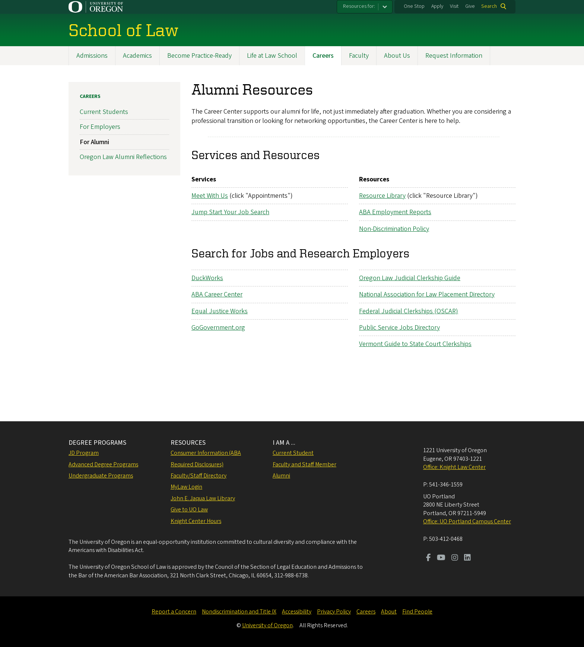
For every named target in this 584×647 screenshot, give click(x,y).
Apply (437, 6)
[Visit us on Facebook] (428, 558)
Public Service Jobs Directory (399, 327)
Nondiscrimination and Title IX (239, 612)
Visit (454, 6)
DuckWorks (207, 278)
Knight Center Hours (196, 521)
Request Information (453, 55)
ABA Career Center (216, 294)
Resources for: (359, 6)
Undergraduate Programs (101, 476)
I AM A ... (284, 442)
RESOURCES (188, 442)
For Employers (100, 126)
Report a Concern (174, 612)
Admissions (92, 55)
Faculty (359, 55)
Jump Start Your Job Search (230, 212)
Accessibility (296, 612)
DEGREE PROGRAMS (97, 442)
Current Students (104, 112)
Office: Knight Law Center (454, 467)
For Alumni (94, 142)
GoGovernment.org (218, 327)
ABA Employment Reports (395, 212)
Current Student (293, 453)
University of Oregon (267, 625)
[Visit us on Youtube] (441, 558)
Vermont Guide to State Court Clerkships (415, 344)
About (389, 612)
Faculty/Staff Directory (198, 476)
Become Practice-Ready (199, 55)
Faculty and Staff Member (304, 464)
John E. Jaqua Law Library (203, 498)
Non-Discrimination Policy (394, 229)
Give (470, 6)
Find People (417, 612)
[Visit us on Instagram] (454, 558)
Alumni (281, 476)
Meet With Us (209, 195)
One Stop (414, 6)
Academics (137, 55)
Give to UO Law (189, 509)
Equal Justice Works (219, 311)
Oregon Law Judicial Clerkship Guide (409, 278)
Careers (323, 55)
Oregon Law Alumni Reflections (123, 157)
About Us (397, 55)
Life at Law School (272, 55)
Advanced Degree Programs (103, 464)
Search (489, 6)
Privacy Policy (334, 612)
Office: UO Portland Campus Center (467, 521)
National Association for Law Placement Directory (427, 294)
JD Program (84, 453)
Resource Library (382, 195)
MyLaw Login (186, 487)
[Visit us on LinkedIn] (467, 558)
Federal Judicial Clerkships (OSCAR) (408, 311)
